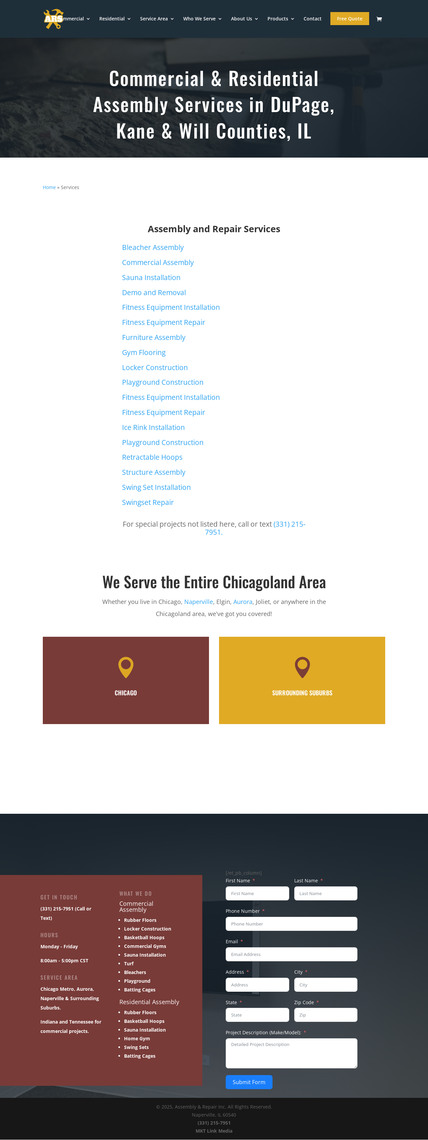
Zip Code (304, 1002)
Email (232, 942)
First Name (238, 881)
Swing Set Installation (156, 487)
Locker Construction (155, 367)
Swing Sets (136, 1047)
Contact (313, 19)
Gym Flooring (144, 352)
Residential (112, 19)
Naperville (198, 602)
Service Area (154, 19)
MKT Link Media (214, 1131)
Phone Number (243, 911)
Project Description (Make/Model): (263, 1033)
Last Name (306, 881)
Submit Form (249, 1082)
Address (235, 972)
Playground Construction (163, 382)
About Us (241, 19)
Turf (128, 964)
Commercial (70, 19)
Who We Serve (199, 19)
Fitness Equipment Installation (171, 307)
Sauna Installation (151, 277)
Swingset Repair (148, 502)
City (298, 972)
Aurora (242, 602)
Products (278, 19)
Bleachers (135, 972)
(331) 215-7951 (214, 1123)
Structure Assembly (154, 472)
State (231, 1002)
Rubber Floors (140, 920)
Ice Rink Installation (153, 427)
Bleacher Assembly (153, 247)
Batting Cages (139, 990)
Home (49, 187)
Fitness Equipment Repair (163, 322)
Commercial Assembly (158, 262)
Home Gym (137, 1039)
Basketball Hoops (144, 938)
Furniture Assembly (154, 337)
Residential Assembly (149, 1002)
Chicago (49, 989)
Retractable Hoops (152, 457)
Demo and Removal (154, 292)
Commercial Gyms (145, 946)
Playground (137, 981)
